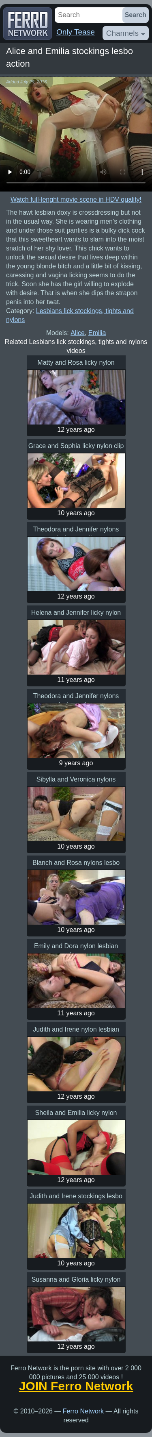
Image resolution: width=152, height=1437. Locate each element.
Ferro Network (83, 1411)
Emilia (97, 332)
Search (135, 14)
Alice (78, 332)
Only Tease (75, 32)
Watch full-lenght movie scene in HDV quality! (76, 199)
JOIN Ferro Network (76, 1386)
